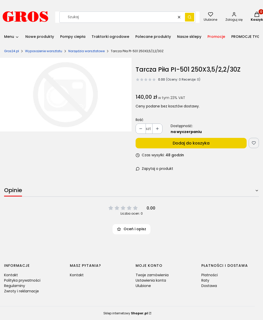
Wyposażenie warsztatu (43, 51)
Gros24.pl (11, 51)
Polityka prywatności (22, 280)
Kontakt (11, 275)
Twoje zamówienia (152, 275)
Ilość (140, 119)
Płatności (209, 275)
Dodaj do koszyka (191, 143)
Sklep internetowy (125, 313)
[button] (189, 17)
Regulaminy (14, 285)
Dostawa (209, 285)
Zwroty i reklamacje (21, 291)
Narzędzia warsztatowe (86, 51)
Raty (205, 280)
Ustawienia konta (151, 280)
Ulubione (143, 285)
